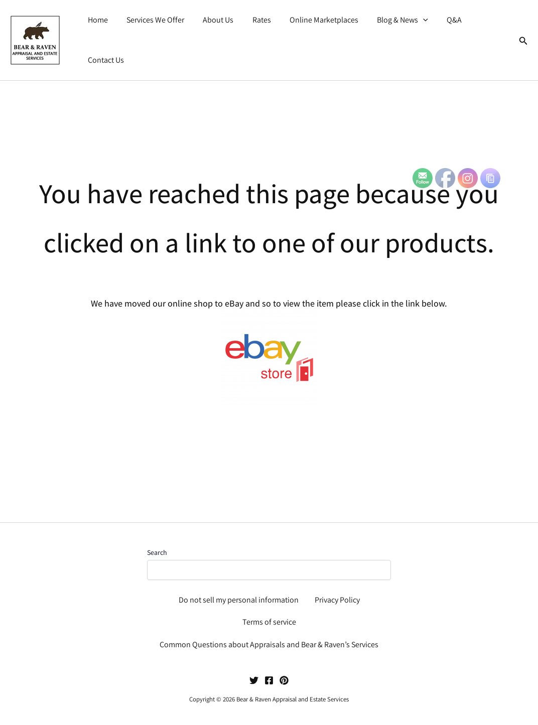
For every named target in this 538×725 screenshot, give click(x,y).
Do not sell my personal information (239, 600)
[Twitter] (253, 680)
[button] (413, 33)
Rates (256, 33)
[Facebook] (269, 680)
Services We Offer (155, 33)
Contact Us (483, 33)
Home (100, 33)
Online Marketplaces (316, 33)
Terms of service (269, 622)
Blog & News (392, 33)
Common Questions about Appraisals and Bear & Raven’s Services (269, 644)
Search (157, 552)
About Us (215, 33)
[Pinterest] (284, 680)
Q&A (441, 33)
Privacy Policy (337, 600)
